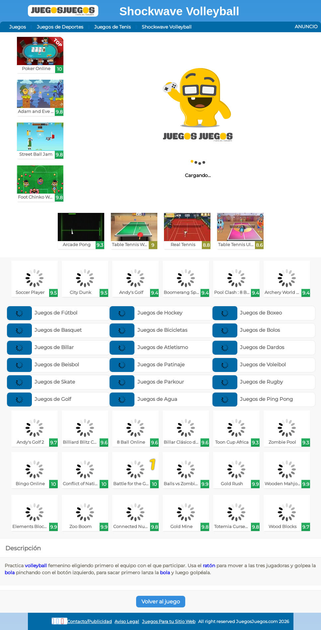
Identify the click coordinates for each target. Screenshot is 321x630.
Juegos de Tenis (112, 27)
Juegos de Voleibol (249, 364)
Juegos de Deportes (60, 27)
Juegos (17, 27)
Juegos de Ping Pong (252, 399)
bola (10, 573)
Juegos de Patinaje (147, 364)
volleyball (36, 566)
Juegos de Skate (41, 382)
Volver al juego (160, 601)
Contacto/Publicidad (89, 621)
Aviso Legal (127, 621)
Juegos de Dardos (248, 347)
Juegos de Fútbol (42, 313)
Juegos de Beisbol (43, 364)
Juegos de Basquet (44, 330)
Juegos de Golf (39, 399)
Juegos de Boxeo (247, 313)
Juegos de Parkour (147, 382)
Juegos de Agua (143, 399)
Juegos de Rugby (247, 382)
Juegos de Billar (40, 347)
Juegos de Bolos (246, 330)
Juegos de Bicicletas (148, 330)
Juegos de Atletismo (149, 347)
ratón (209, 566)
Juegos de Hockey (146, 313)
